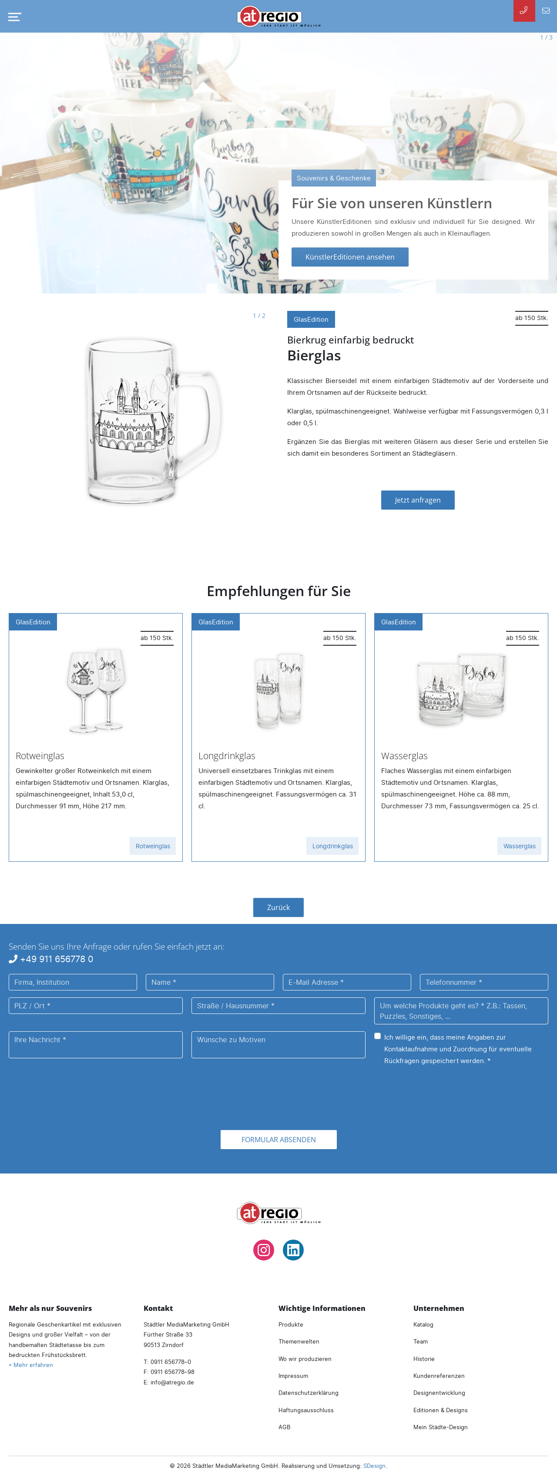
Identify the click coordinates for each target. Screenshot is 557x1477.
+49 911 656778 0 (51, 959)
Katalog (423, 1324)
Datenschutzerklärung (308, 1392)
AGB (284, 1427)
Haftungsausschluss (306, 1410)
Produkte (290, 1324)
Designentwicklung (439, 1392)
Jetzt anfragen (418, 500)
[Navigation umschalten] (13, 17)
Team (420, 1341)
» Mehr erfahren (31, 1364)
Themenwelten (298, 1341)
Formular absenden (279, 1139)
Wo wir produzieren (305, 1358)
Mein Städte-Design (440, 1427)
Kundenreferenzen (439, 1375)
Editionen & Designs (440, 1410)
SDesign (374, 1465)
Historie (424, 1358)
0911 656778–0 (171, 1361)
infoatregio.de (172, 1382)
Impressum (293, 1375)
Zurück (278, 907)
